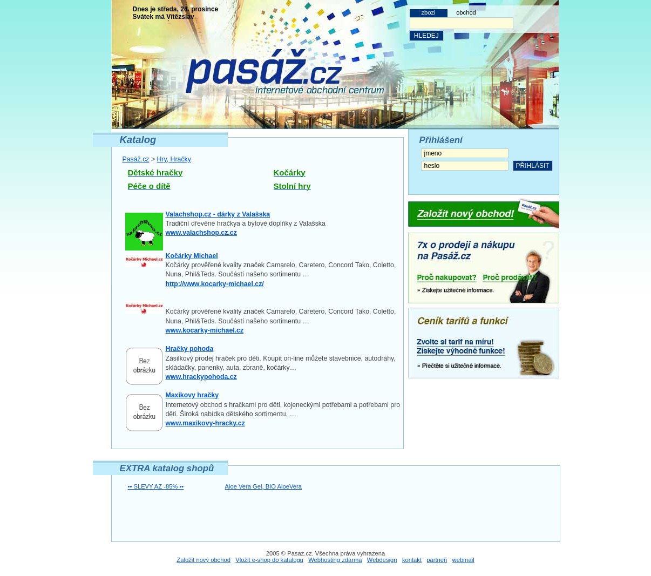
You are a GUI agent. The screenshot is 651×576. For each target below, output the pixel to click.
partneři (436, 560)
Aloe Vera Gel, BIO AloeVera (263, 486)
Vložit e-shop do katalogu (269, 560)
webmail (463, 560)
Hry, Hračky (174, 159)
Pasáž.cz (136, 159)
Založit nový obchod (203, 560)
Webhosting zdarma (335, 560)
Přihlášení (441, 140)
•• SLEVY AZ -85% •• (156, 486)
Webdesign (382, 560)
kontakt (412, 560)
